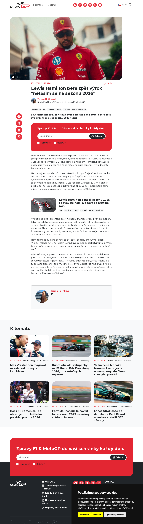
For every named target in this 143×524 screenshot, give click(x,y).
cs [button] (121, 5)
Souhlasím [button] (84, 515)
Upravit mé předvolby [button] (115, 515)
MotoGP (51, 5)
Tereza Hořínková (46, 99)
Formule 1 (38, 5)
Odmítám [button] (97, 515)
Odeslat (97, 136)
